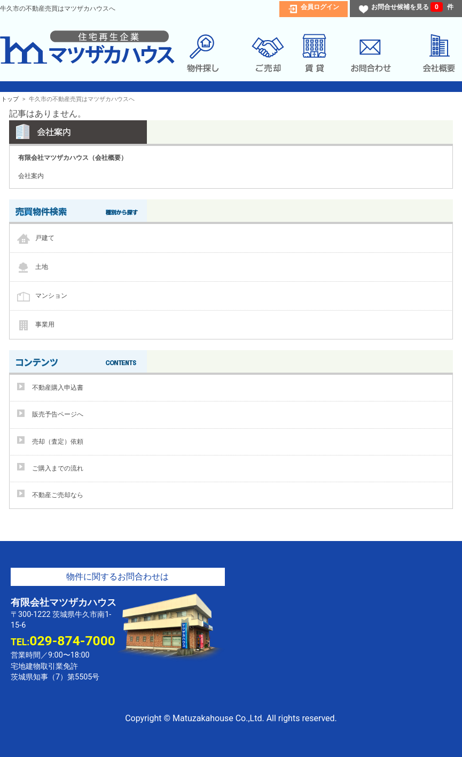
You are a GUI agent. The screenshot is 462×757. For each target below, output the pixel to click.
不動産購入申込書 (57, 387)
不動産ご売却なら (57, 495)
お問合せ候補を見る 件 (412, 7)
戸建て (44, 238)
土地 (41, 267)
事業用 (44, 324)
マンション (51, 295)
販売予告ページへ (57, 414)
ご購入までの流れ (57, 468)
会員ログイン (320, 7)
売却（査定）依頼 (57, 441)
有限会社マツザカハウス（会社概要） (72, 157)
